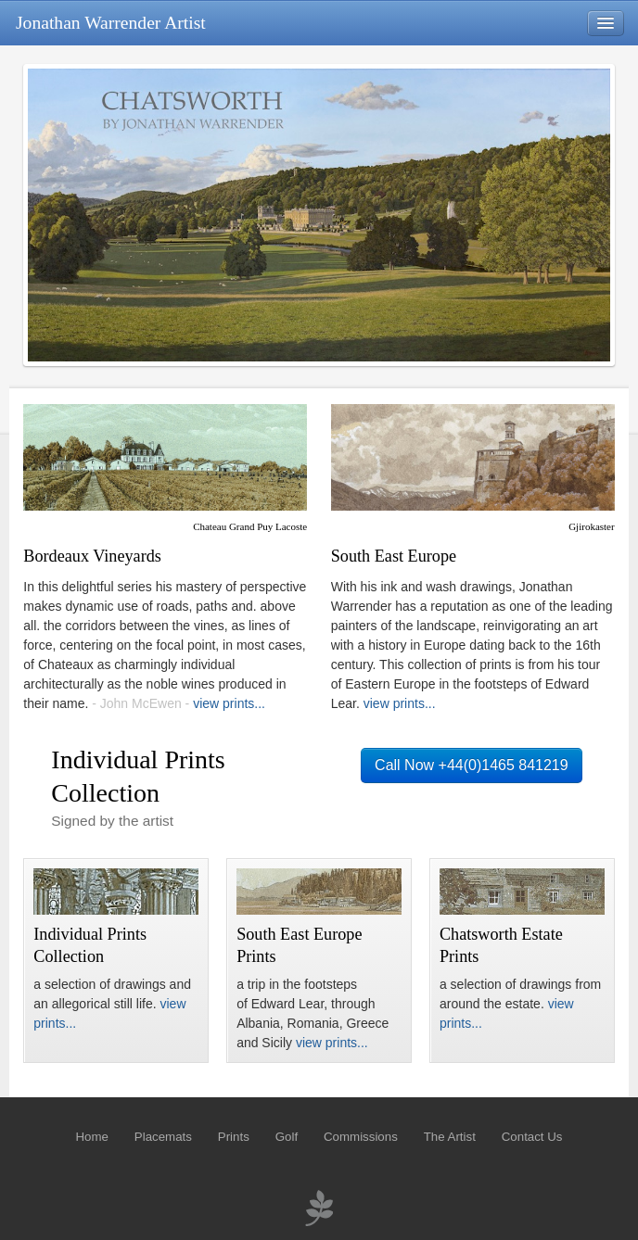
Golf (286, 1137)
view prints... (229, 703)
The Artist (450, 1137)
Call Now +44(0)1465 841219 (471, 765)
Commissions (361, 1137)
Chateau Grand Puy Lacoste (250, 526)
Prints (233, 1137)
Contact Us (532, 1137)
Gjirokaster (591, 526)
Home (91, 1137)
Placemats (163, 1137)
